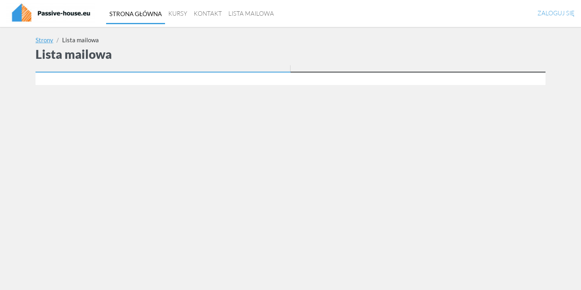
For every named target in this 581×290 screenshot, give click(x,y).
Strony (44, 40)
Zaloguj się (556, 13)
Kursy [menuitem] (177, 13)
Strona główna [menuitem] (135, 13)
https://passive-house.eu (430, 280)
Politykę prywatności (310, 178)
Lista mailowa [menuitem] (251, 13)
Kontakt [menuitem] (208, 13)
